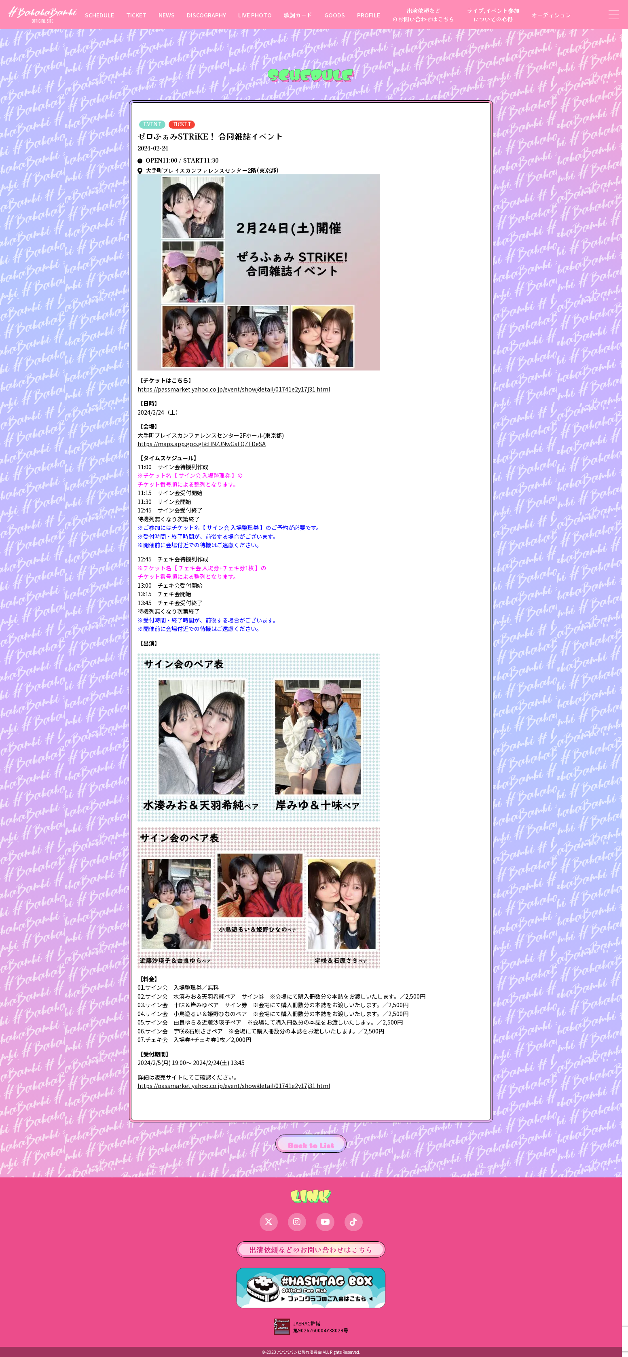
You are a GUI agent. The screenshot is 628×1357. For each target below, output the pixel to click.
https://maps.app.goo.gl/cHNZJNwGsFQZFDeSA (201, 444)
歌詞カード (298, 15)
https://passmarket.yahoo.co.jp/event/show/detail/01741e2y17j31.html (233, 389)
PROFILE (368, 15)
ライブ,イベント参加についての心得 (493, 14)
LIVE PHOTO (255, 15)
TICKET (136, 15)
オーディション (551, 15)
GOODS (334, 15)
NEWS (167, 15)
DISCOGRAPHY (206, 15)
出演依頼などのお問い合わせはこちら (423, 14)
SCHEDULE (99, 15)
